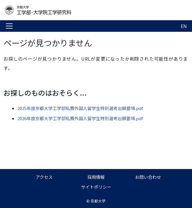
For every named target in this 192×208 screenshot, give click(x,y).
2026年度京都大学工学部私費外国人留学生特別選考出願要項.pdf (80, 118)
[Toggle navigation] (9, 26)
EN (184, 26)
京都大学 (98, 201)
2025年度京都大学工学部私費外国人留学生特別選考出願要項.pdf (80, 108)
